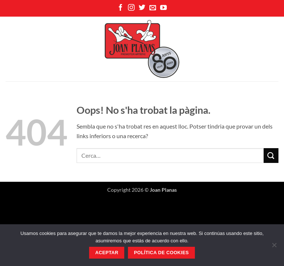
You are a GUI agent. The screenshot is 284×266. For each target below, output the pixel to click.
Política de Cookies (161, 252)
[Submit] (271, 155)
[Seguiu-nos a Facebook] (120, 8)
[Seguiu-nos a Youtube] (163, 8)
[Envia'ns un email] (152, 8)
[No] (274, 247)
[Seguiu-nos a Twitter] (142, 8)
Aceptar (106, 252)
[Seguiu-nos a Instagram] (131, 8)
